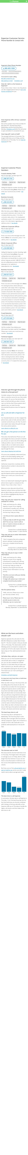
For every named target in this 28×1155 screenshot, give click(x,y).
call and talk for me (19, 768)
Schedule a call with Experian (9, 675)
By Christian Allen (11, 842)
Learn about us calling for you (9, 428)
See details (14, 223)
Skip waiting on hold (7, 81)
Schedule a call (18, 81)
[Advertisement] (14, 105)
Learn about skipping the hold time (11, 451)
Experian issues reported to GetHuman (12, 1128)
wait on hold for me (6, 770)
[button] (26, 1)
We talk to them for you (7, 78)
